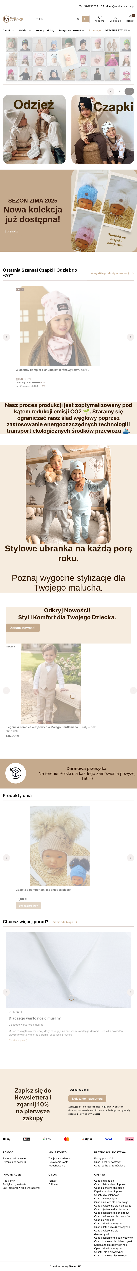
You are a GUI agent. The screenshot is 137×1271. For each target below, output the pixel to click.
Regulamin (9, 1180)
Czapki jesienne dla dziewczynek (113, 1237)
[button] (85, 19)
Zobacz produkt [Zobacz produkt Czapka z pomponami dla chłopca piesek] (28, 905)
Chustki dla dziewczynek (108, 1251)
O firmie (53, 1184)
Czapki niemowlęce (105, 1198)
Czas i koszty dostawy (107, 1161)
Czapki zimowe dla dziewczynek (113, 1241)
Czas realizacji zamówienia (109, 1165)
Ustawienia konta (58, 1161)
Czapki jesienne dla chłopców (111, 1212)
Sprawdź (11, 231)
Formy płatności (103, 1158)
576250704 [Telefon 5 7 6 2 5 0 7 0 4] (91, 6)
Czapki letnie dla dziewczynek (112, 1226)
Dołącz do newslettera (87, 1098)
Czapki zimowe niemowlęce (110, 1255)
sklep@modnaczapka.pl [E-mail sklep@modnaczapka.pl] (120, 6)
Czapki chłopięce (104, 1219)
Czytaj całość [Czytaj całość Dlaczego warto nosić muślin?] (18, 1040)
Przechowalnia (56, 1165)
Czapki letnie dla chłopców (110, 1184)
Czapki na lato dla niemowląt (111, 1201)
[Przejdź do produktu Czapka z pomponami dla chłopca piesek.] (60, 846)
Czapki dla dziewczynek (108, 1223)
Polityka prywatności (15, 1184)
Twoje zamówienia (59, 1158)
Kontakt (52, 1180)
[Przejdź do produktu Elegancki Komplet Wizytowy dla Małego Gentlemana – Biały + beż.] (50, 684)
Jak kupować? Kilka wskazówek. (22, 1187)
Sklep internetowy (64, 1266)
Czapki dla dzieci (104, 1180)
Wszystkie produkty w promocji (112, 273)
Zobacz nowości (22, 628)
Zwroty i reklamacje (14, 1158)
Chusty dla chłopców (106, 1194)
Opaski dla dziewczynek (108, 1248)
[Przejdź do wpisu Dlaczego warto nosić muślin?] (68, 970)
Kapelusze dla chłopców (108, 1191)
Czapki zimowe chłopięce (109, 1187)
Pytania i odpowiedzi (15, 1161)
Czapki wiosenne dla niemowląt (112, 1205)
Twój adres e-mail (78, 1089)
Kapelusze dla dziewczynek (110, 1244)
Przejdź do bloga (65, 922)
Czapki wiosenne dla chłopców (112, 1216)
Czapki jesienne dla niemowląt (111, 1209)
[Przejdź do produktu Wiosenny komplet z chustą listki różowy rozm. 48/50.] (60, 326)
